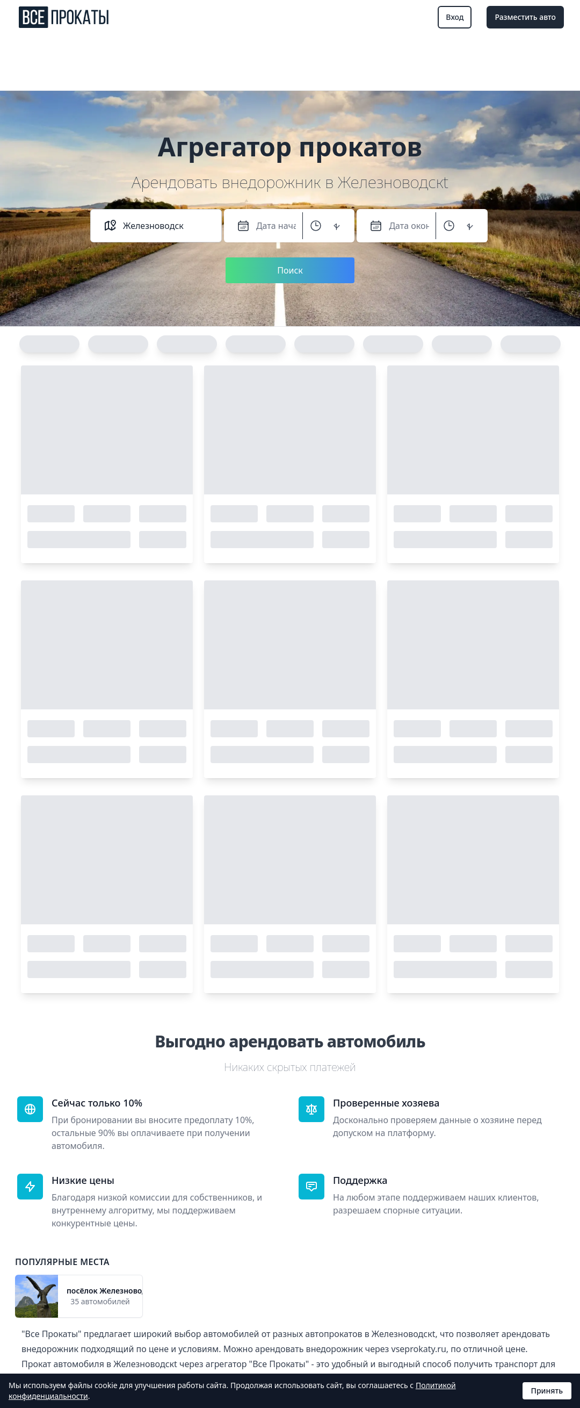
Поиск (290, 270)
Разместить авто (525, 17)
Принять (547, 1390)
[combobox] (166, 226)
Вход (454, 17)
